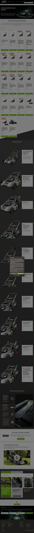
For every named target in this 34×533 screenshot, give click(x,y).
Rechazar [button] (13, 273)
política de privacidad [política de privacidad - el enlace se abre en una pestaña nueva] (19, 259)
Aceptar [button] (20, 273)
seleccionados (11, 263)
